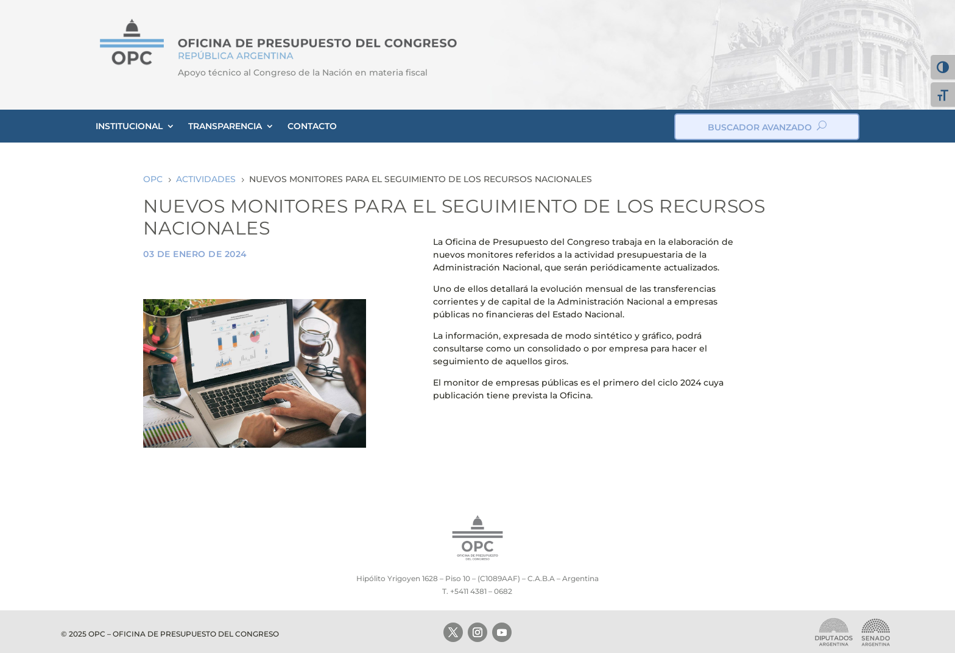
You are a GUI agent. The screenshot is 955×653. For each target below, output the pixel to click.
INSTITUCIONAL (129, 126)
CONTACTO (312, 126)
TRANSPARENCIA (225, 126)
